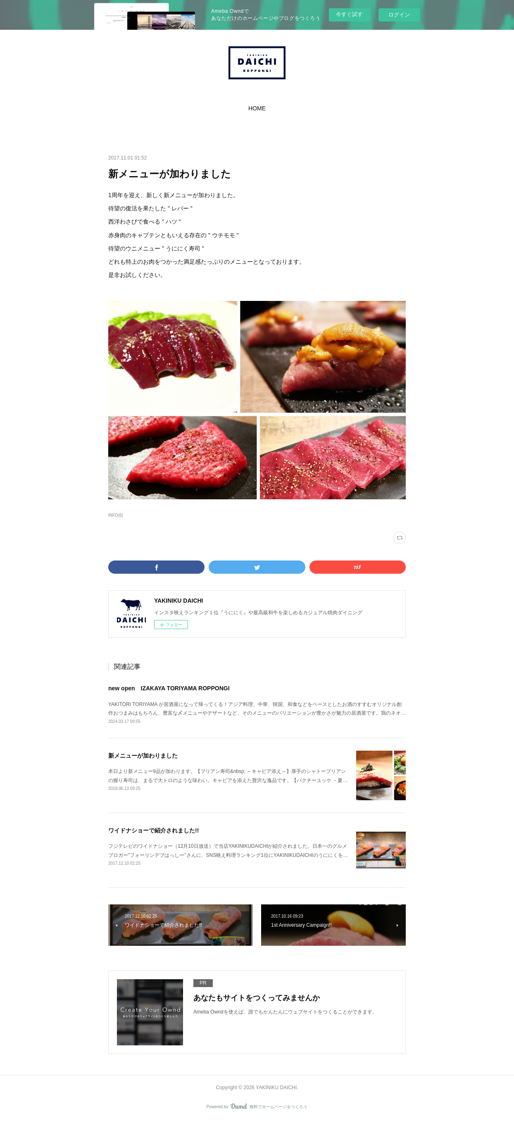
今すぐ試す (349, 14)
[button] (257, 108)
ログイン (399, 15)
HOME (257, 108)
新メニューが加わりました (143, 755)
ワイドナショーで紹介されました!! (153, 830)
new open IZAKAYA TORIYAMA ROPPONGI (169, 688)
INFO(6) (115, 515)
